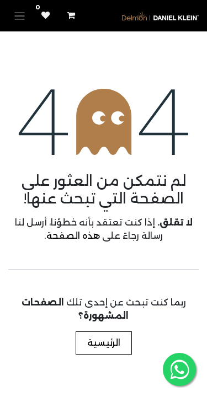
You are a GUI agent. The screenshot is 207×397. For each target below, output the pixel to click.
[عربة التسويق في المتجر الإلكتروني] (71, 15)
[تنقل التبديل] (19, 15)
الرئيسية (103, 342)
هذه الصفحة (73, 235)
